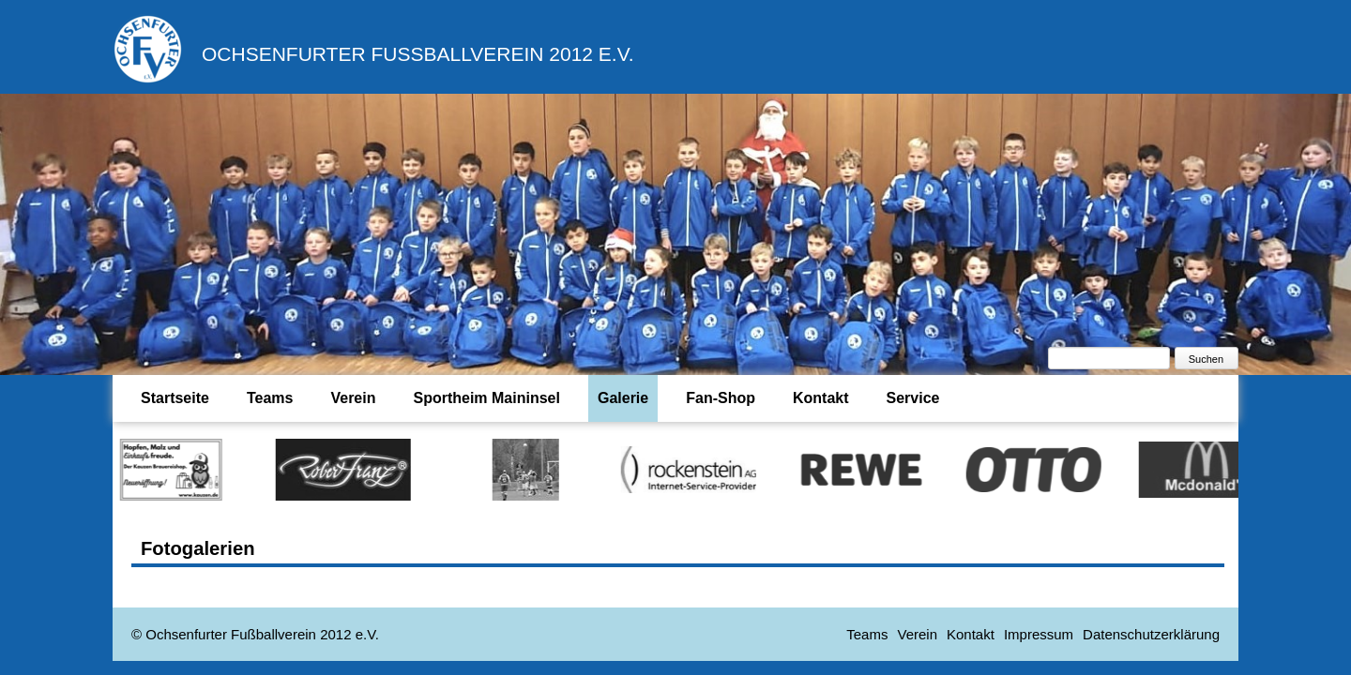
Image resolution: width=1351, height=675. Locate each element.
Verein (352, 398)
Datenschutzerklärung (1151, 634)
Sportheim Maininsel (486, 398)
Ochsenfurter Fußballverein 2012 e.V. (418, 54)
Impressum (1038, 634)
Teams (270, 398)
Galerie (623, 398)
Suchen (1206, 359)
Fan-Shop (720, 398)
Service (913, 398)
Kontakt (821, 398)
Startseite (175, 398)
